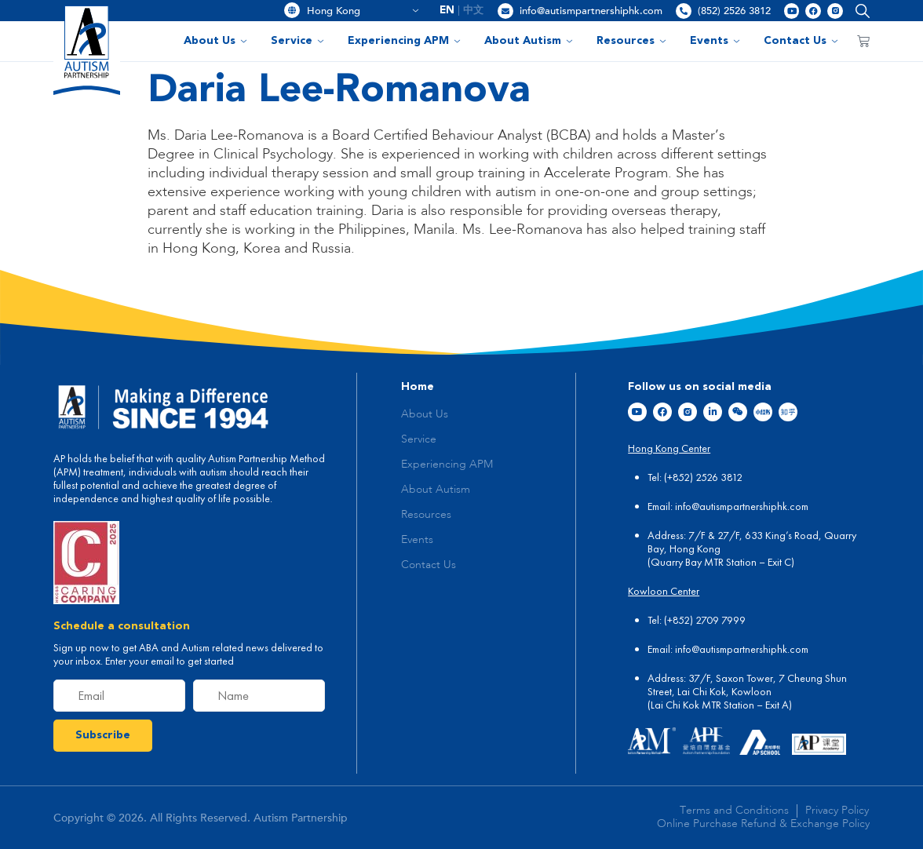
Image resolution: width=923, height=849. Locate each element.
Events (715, 40)
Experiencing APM (404, 40)
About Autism (528, 40)
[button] (859, 10)
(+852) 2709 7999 (705, 620)
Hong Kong (363, 11)
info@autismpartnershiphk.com (591, 11)
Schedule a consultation (121, 626)
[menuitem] (447, 10)
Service (297, 40)
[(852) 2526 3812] (683, 11)
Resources (631, 40)
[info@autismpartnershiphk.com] (505, 11)
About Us (215, 40)
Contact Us (801, 40)
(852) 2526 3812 (734, 11)
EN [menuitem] (447, 10)
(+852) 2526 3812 (703, 477)
